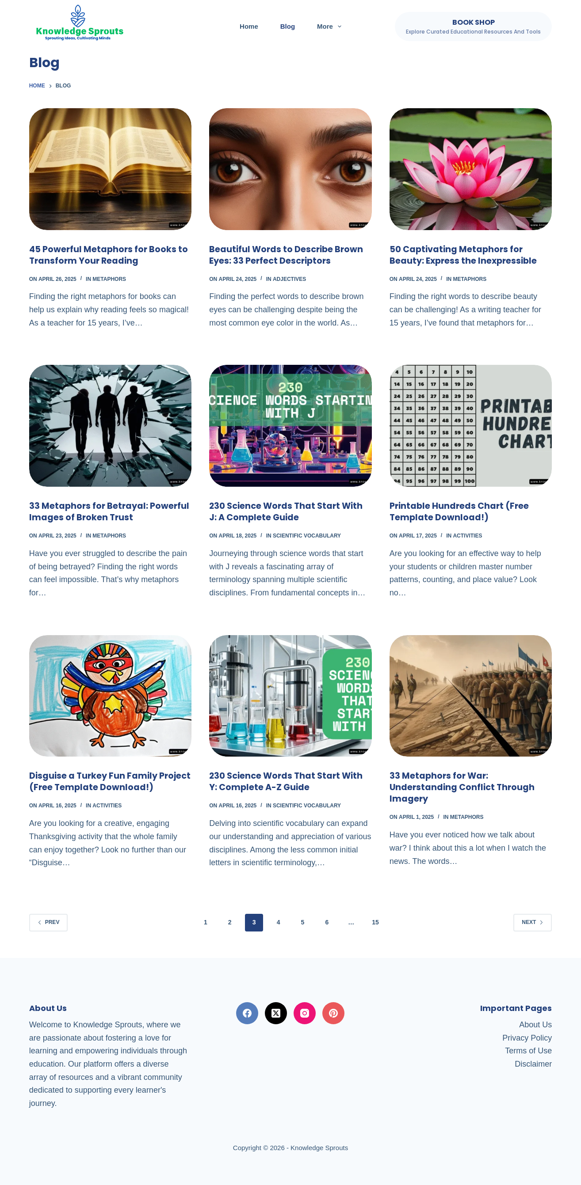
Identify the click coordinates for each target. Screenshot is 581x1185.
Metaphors (109, 279)
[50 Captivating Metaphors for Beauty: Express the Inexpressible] (471, 169)
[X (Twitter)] (276, 1013)
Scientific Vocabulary (307, 536)
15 (375, 922)
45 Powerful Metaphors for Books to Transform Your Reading (109, 255)
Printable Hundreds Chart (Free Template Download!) (461, 511)
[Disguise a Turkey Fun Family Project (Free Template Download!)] (110, 696)
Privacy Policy (527, 1037)
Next (532, 922)
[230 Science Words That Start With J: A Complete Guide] (290, 426)
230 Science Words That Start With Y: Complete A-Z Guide (288, 781)
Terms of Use (528, 1050)
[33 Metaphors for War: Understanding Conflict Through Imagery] (471, 696)
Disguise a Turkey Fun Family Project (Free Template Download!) (109, 781)
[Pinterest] (333, 1013)
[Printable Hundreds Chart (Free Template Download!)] (471, 426)
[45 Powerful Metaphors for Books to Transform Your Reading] (110, 169)
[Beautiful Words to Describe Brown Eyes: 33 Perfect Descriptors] (290, 169)
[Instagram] (305, 1013)
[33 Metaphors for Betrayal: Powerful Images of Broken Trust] (110, 426)
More (331, 26)
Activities (467, 536)
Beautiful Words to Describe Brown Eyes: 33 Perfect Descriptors (288, 255)
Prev (49, 922)
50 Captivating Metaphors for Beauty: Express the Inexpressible (465, 255)
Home (249, 26)
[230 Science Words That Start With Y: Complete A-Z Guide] (290, 696)
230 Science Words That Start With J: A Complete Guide (288, 511)
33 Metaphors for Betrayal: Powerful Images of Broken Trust (102, 511)
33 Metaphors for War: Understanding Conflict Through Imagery (464, 787)
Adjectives (289, 279)
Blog (287, 26)
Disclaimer (533, 1064)
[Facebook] (247, 1013)
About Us (535, 1024)
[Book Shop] (473, 26)
